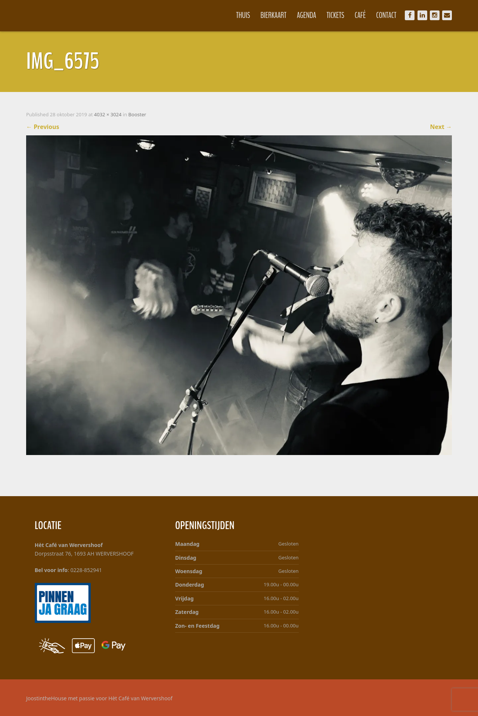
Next (441, 127)
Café (360, 15)
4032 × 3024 (108, 114)
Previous (42, 127)
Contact (386, 15)
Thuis (243, 15)
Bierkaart (274, 15)
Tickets (335, 15)
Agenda (306, 15)
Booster (137, 114)
